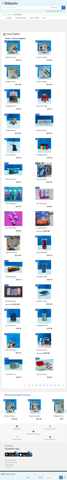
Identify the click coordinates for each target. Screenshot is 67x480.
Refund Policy (9, 465)
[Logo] (11, 3)
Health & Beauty (20, 18)
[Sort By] (51, 477)
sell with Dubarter (10, 460)
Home (4, 14)
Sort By (40, 477)
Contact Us (8, 467)
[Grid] (61, 477)
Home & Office (34, 18)
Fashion (9, 18)
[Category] (55, 7)
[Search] (25, 7)
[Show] (34, 477)
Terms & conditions (11, 462)
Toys (44, 18)
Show (28, 477)
